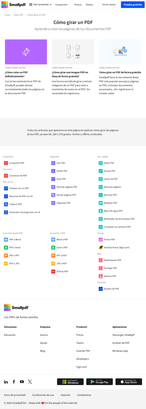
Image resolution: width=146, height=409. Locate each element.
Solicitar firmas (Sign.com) (116, 247)
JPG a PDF (62, 263)
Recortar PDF (110, 195)
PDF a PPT (14, 255)
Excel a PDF (62, 247)
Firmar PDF (109, 239)
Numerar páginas (112, 187)
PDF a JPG (14, 263)
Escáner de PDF (111, 289)
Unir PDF (61, 163)
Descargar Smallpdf (123, 335)
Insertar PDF (83, 351)
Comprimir (61, 4)
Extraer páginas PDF (66, 195)
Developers (82, 359)
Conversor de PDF (18, 175)
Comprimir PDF (16, 163)
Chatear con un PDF (19, 188)
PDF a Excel (14, 247)
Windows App (120, 351)
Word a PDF (62, 239)
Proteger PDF (110, 268)
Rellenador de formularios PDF (119, 219)
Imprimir (66, 395)
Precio (79, 335)
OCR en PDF (62, 271)
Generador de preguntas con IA (24, 212)
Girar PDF (61, 179)
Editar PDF (109, 163)
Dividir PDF (62, 171)
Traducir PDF (15, 204)
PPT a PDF (62, 255)
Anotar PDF (109, 171)
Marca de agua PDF (113, 211)
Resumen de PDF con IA (21, 196)
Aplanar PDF (110, 276)
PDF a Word (15, 239)
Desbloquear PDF (112, 260)
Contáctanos (84, 395)
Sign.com (81, 367)
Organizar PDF (64, 203)
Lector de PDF (111, 179)
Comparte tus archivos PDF (117, 227)
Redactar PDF (110, 203)
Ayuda (43, 343)
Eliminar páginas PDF (67, 187)
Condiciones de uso (43, 395)
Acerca (44, 335)
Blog (42, 351)
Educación (10, 335)
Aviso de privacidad (15, 395)
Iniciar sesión (109, 4)
